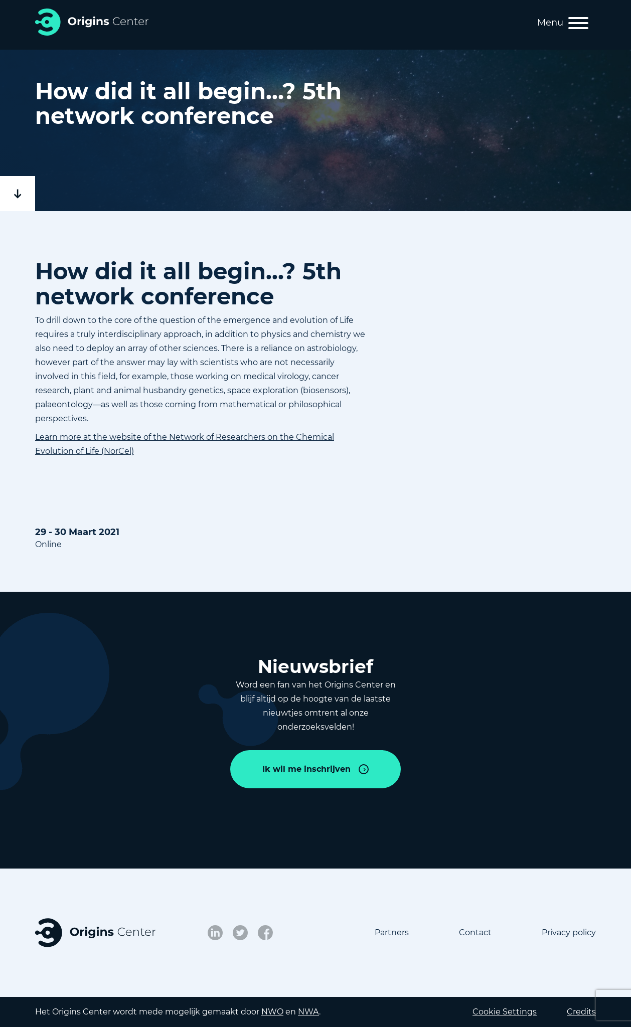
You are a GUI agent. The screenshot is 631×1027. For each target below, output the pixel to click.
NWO (272, 1011)
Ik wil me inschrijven (306, 769)
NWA (308, 1011)
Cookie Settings (504, 1011)
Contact (475, 932)
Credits (581, 1011)
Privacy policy (569, 932)
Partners (392, 932)
